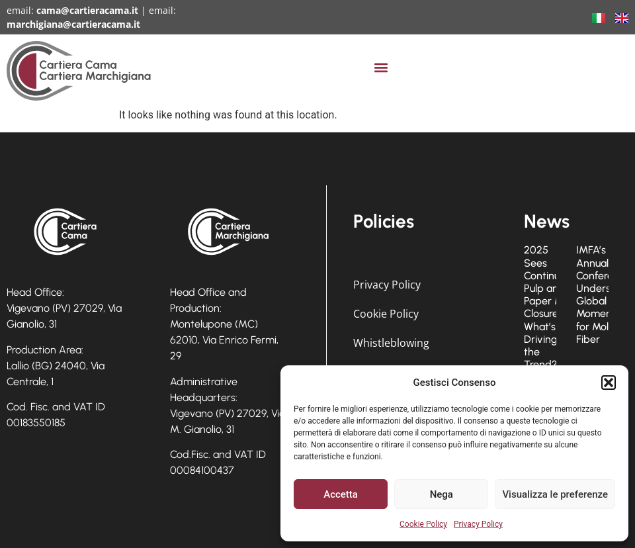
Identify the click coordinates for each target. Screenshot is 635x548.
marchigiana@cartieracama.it (73, 24)
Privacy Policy (478, 524)
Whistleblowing (391, 343)
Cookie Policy (423, 524)
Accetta (340, 494)
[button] (608, 382)
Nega (441, 494)
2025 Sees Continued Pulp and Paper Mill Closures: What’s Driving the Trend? (548, 307)
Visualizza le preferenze (555, 494)
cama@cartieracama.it (87, 10)
